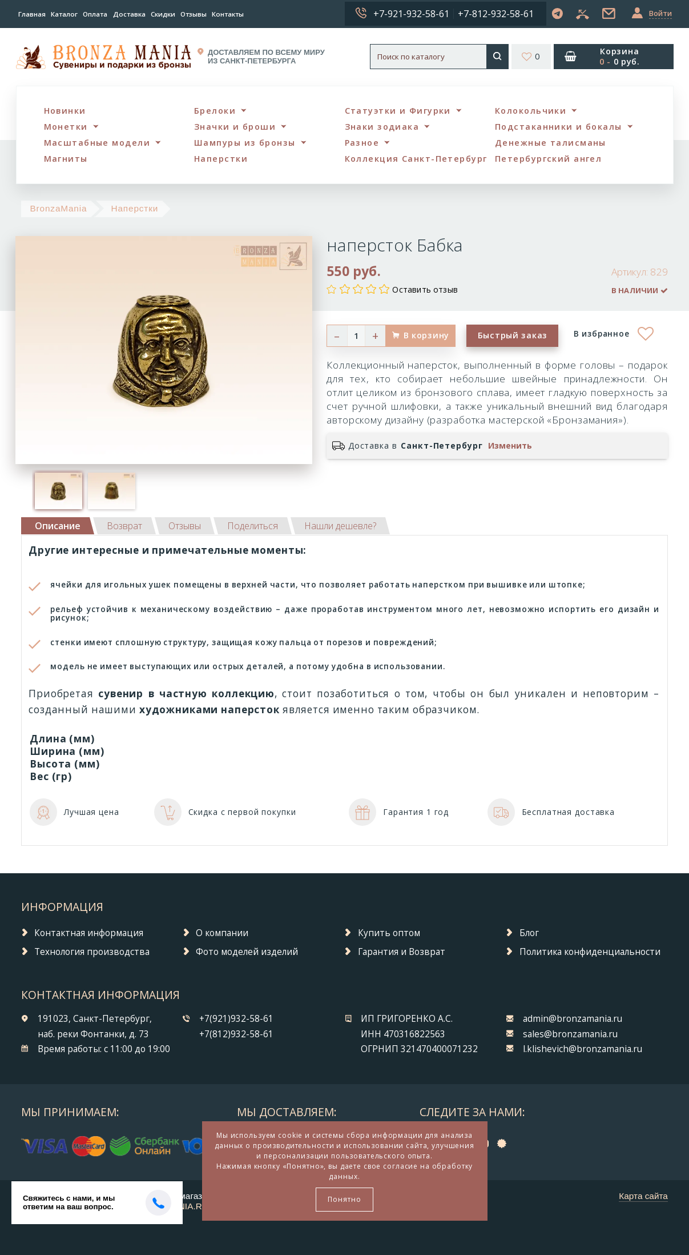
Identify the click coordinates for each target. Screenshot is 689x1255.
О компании (222, 933)
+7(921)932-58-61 (236, 1019)
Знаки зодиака (382, 126)
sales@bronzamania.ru (570, 1034)
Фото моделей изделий (247, 952)
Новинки (65, 110)
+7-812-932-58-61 (496, 13)
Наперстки (221, 158)
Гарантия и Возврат (401, 952)
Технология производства (92, 952)
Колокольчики (530, 110)
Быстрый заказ (512, 335)
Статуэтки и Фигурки (398, 110)
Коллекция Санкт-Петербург (416, 158)
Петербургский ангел (548, 158)
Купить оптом (389, 933)
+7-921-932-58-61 (411, 13)
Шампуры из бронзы (244, 142)
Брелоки (215, 110)
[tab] (124, 525)
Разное (362, 142)
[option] (58, 491)
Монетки (66, 126)
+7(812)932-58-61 (236, 1034)
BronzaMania (58, 208)
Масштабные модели (97, 142)
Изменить (510, 445)
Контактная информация (88, 933)
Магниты (66, 158)
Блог (529, 933)
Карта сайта (643, 1196)
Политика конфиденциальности (589, 952)
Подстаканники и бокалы (558, 126)
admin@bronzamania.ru (572, 1019)
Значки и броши (235, 126)
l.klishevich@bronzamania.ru (582, 1049)
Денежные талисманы (550, 142)
